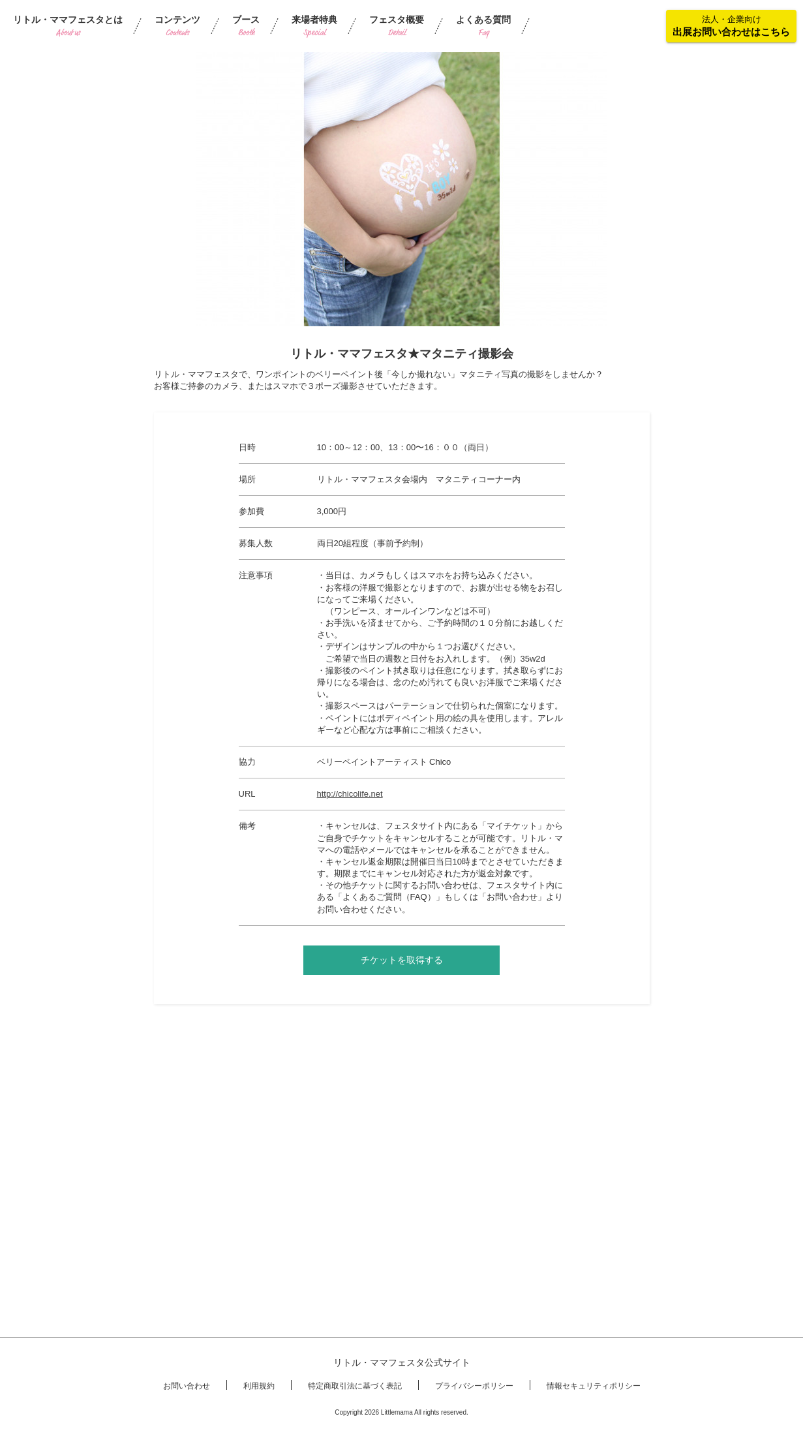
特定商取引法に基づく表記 (355, 1386)
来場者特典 (314, 26)
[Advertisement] (402, 1105)
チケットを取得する (402, 960)
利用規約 (259, 1386)
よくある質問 (483, 26)
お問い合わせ (186, 1386)
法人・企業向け (731, 25)
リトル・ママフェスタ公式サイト (401, 1362)
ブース (246, 26)
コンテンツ (177, 26)
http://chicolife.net (350, 794)
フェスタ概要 (396, 26)
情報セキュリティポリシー (594, 1386)
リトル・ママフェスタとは (68, 26)
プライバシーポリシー (474, 1386)
